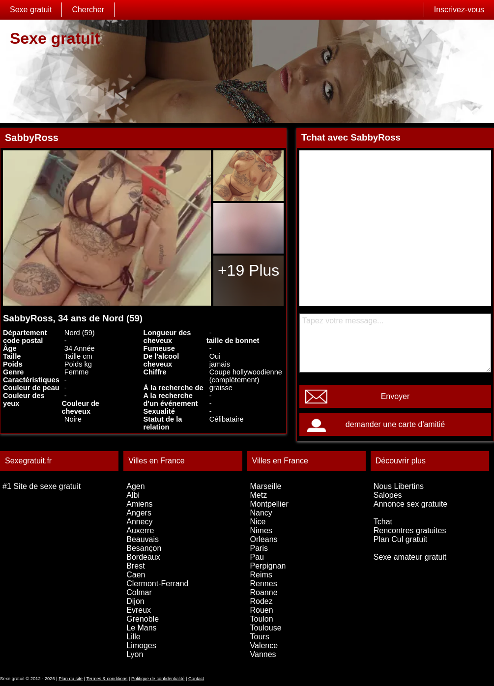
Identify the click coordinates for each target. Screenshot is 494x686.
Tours (259, 636)
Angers (138, 513)
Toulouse (266, 628)
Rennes (263, 583)
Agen (135, 486)
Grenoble (142, 619)
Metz (258, 495)
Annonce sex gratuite (410, 504)
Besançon (143, 548)
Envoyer (395, 396)
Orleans (264, 539)
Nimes (261, 530)
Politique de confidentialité (157, 678)
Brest (135, 566)
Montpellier (269, 504)
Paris (259, 548)
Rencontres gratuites (410, 530)
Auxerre (140, 530)
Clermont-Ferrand (157, 583)
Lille (133, 636)
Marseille (266, 486)
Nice (258, 521)
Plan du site (70, 678)
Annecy (139, 521)
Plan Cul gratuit (400, 539)
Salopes (388, 495)
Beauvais (142, 539)
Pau (257, 557)
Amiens (139, 504)
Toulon (261, 619)
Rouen (261, 610)
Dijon (135, 601)
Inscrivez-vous (459, 9)
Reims (261, 575)
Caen (135, 575)
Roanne (264, 592)
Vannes (263, 654)
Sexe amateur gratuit (410, 557)
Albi (133, 495)
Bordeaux (143, 557)
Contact (196, 678)
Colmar (139, 592)
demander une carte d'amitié (395, 424)
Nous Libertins (399, 486)
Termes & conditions (106, 678)
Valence (264, 645)
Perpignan (268, 566)
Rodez (261, 601)
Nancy (261, 513)
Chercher (88, 9)
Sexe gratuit (31, 9)
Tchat (383, 521)
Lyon (134, 654)
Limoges (141, 645)
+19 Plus (248, 270)
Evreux (138, 610)
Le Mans (141, 628)
